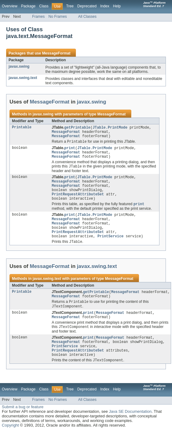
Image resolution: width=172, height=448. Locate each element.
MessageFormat (56, 53)
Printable (22, 127)
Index (104, 6)
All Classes (87, 16)
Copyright (10, 442)
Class (43, 6)
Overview (9, 6)
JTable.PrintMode (110, 127)
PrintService (110, 246)
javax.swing (19, 66)
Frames (38, 16)
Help (117, 6)
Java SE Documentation (130, 428)
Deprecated (87, 6)
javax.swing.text (23, 78)
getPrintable (77, 127)
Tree (70, 6)
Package (28, 6)
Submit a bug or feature (22, 423)
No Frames (57, 16)
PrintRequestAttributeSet (78, 200)
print (69, 150)
